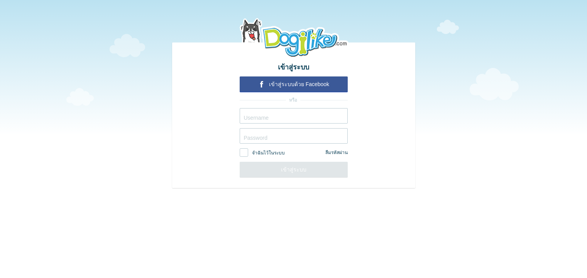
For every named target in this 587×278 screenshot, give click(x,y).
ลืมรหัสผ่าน (336, 152)
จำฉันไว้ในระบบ (268, 153)
